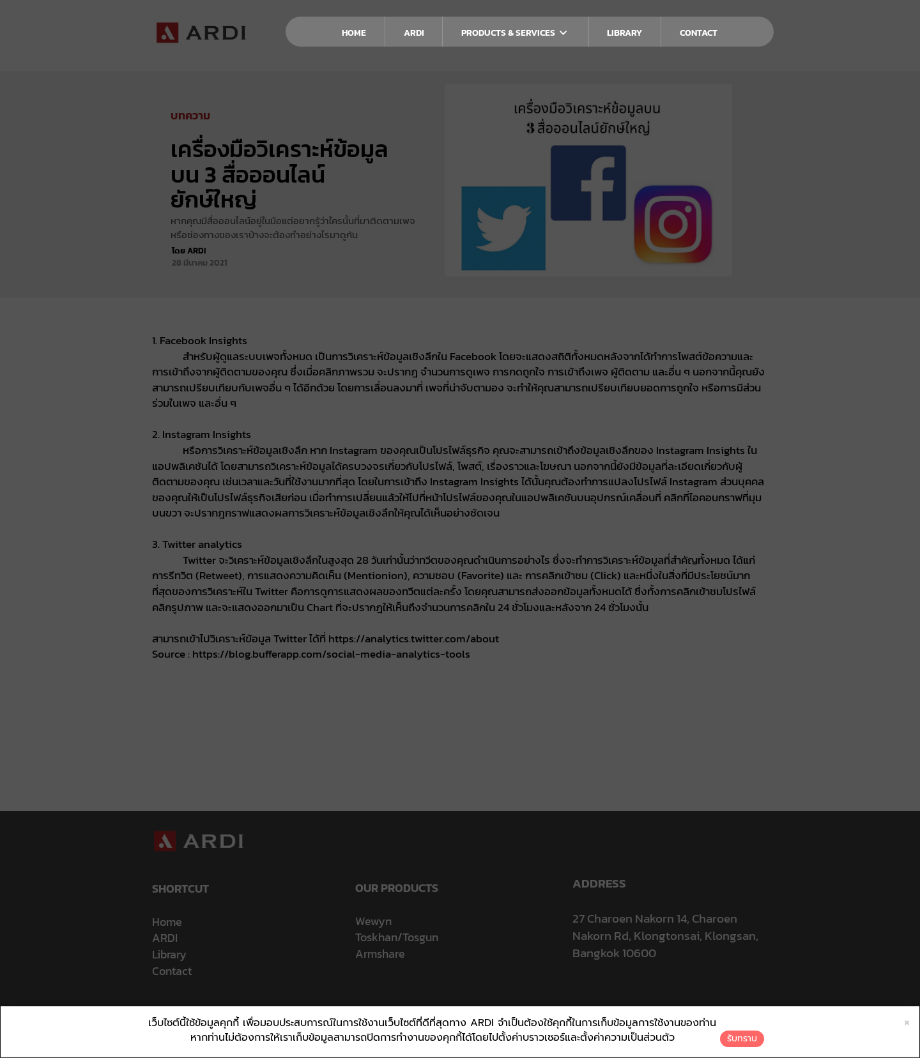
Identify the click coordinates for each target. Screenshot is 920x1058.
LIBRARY (624, 33)
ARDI (414, 33)
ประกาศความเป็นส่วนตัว (292, 1012)
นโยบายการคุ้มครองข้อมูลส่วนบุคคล (390, 1012)
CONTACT (698, 33)
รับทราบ (742, 1038)
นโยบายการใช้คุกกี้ (480, 1012)
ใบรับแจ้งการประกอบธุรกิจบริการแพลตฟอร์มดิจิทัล (593, 1012)
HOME (354, 33)
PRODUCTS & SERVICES (515, 33)
